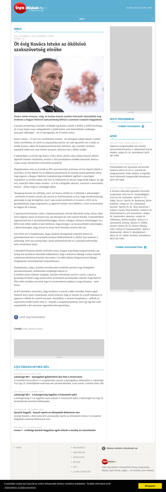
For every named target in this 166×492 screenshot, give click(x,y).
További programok (129, 126)
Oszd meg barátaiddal (32, 317)
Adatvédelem (79, 452)
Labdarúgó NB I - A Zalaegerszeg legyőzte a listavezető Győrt (45, 395)
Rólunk (76, 462)
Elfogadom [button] (150, 486)
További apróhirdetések (129, 247)
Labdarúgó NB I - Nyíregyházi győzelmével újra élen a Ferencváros (48, 377)
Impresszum (78, 457)
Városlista (46, 8)
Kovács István (36, 329)
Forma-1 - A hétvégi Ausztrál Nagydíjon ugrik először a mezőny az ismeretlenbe (55, 430)
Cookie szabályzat (82, 471)
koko (25, 329)
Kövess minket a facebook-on (122, 448)
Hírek (82, 19)
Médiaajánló (79, 447)
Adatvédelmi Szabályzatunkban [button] (20, 487)
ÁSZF (75, 467)
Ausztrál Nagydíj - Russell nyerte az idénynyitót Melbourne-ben (47, 412)
